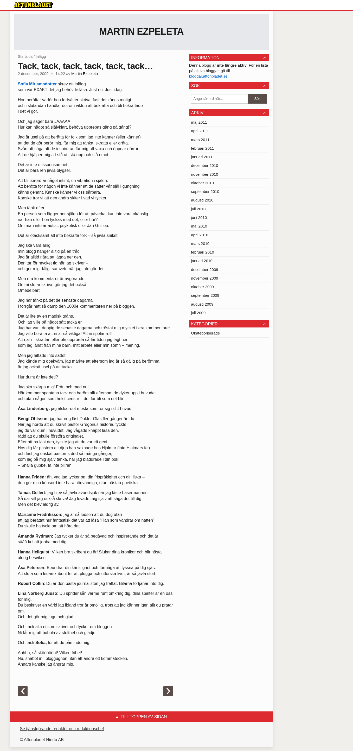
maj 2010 (199, 226)
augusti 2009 (202, 304)
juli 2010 (198, 209)
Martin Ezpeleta (141, 31)
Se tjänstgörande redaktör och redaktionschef (62, 729)
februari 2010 (202, 252)
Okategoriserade (205, 333)
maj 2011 (199, 122)
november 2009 (204, 278)
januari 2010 (202, 260)
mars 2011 (200, 139)
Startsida (25, 56)
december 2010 (204, 165)
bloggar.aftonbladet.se (208, 76)
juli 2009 (198, 313)
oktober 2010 (202, 183)
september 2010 (205, 191)
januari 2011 (202, 157)
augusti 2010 (202, 200)
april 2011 (199, 131)
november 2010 (204, 174)
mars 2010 (200, 243)
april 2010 (199, 235)
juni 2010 (199, 217)
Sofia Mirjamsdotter (37, 84)
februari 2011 (202, 148)
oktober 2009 (202, 287)
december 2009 (204, 269)
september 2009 (205, 295)
